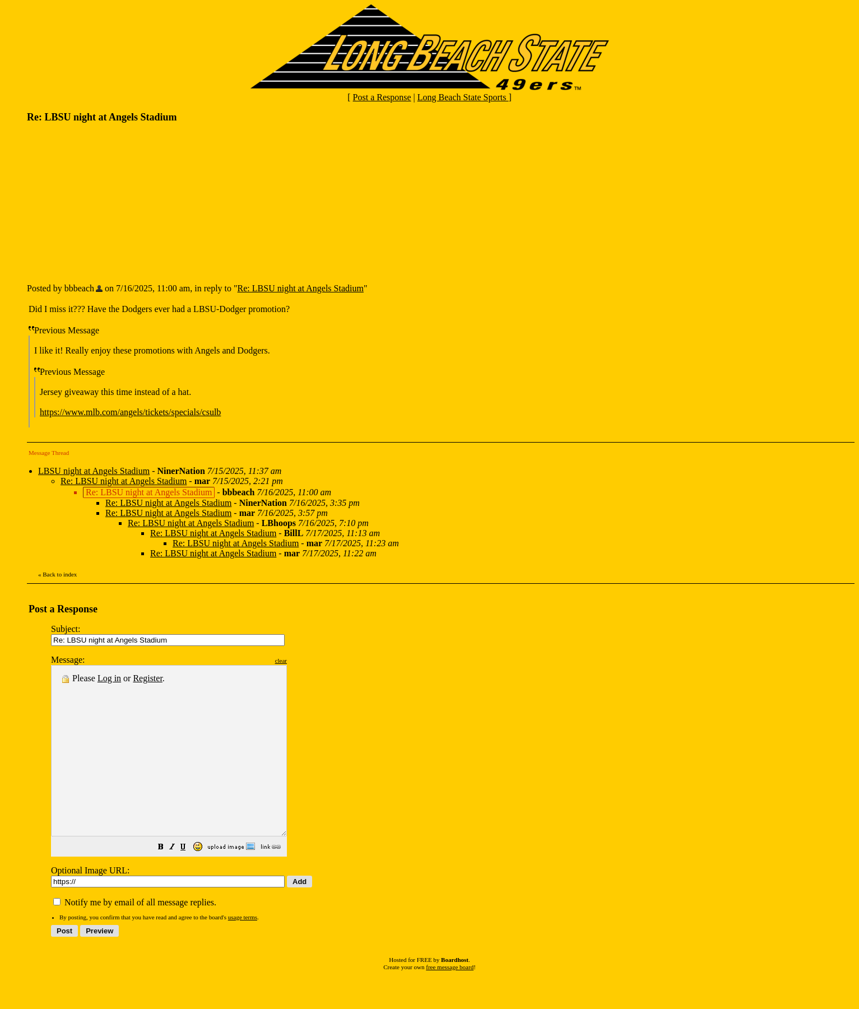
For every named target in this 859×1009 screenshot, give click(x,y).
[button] (188, 881)
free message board (449, 1000)
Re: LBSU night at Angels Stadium (301, 288)
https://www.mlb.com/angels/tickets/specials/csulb (130, 412)
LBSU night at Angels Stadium (94, 471)
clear (309, 660)
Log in (109, 678)
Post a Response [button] (382, 97)
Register (147, 678)
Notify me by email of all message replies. (134, 936)
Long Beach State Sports (463, 97)
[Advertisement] (111, 202)
